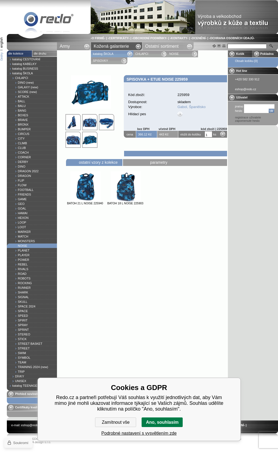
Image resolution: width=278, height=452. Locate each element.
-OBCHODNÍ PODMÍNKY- (149, 38)
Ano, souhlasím (162, 422)
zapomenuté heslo (247, 120)
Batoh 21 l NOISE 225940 (85, 203)
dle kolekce (15, 53)
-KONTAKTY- (179, 38)
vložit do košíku (190, 134)
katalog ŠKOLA (103, 53)
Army (65, 46)
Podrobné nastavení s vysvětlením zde (139, 433)
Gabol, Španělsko (191, 107)
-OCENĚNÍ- (198, 38)
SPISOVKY (100, 60)
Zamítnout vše (116, 422)
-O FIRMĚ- (98, 38)
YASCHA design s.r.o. (36, 442)
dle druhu (40, 53)
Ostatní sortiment (162, 46)
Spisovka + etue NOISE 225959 (49, 20)
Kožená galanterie (111, 46)
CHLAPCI (141, 53)
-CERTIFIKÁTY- (118, 38)
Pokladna (267, 53)
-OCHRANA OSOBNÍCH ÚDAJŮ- (231, 38)
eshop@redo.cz (31, 425)
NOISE (174, 53)
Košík (240, 53)
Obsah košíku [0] (246, 61)
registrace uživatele (248, 117)
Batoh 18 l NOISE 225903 (125, 203)
